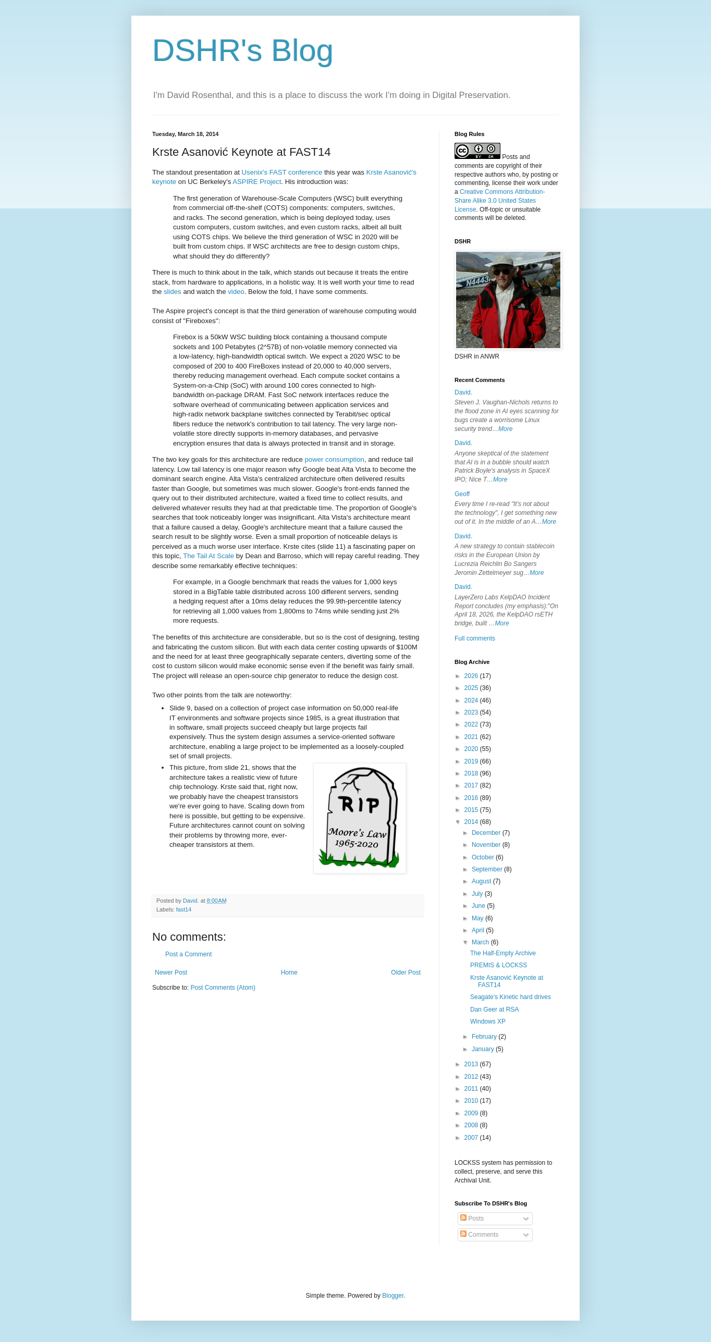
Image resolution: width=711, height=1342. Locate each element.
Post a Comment (188, 954)
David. (463, 392)
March (481, 942)
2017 (472, 785)
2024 (472, 700)
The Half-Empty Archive (503, 953)
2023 (472, 712)
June (479, 905)
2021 (472, 737)
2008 (472, 1125)
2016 (472, 798)
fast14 (183, 909)
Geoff (462, 494)
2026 (472, 676)
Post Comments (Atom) (222, 987)
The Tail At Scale (208, 556)
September (488, 869)
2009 (472, 1113)
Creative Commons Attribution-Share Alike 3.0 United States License (500, 200)
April (479, 930)
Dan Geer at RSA (494, 1009)
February (485, 1036)
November (487, 844)
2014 (472, 822)
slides (172, 292)
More (505, 429)
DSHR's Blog (243, 50)
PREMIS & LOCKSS (498, 965)
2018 (472, 773)
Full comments (475, 638)
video (236, 292)
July (478, 893)
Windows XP (488, 1021)
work (533, 183)
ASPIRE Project (256, 182)
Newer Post (171, 972)
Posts (472, 1218)
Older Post (406, 972)
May (478, 918)
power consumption (334, 459)
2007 (472, 1137)
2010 (472, 1100)
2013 (472, 1064)
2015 (472, 810)
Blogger (392, 1295)
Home (289, 972)
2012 (472, 1076)
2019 (472, 761)
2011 (472, 1088)
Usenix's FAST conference (282, 172)
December (487, 832)
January (484, 1049)
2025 (472, 688)
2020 (472, 749)
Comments (479, 1234)
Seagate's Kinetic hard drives (510, 997)
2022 (472, 724)
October (484, 857)
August (482, 881)
